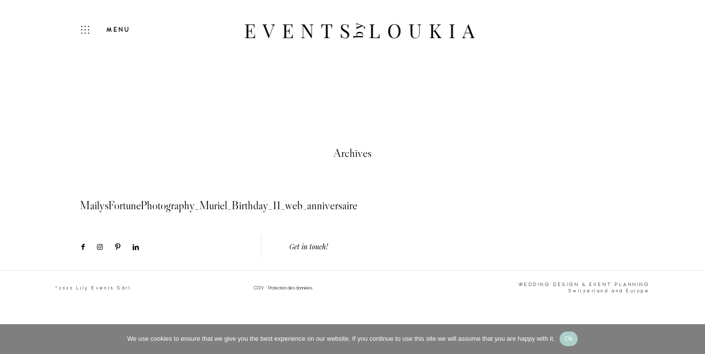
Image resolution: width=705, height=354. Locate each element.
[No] (693, 339)
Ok (568, 338)
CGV (259, 288)
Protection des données (290, 288)
